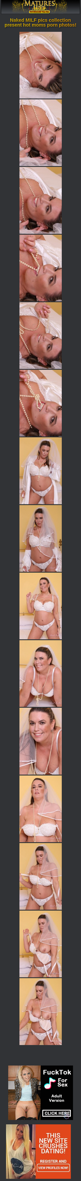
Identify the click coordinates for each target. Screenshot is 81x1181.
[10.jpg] (40, 673)
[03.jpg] (40, 200)
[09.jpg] (40, 606)
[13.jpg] (40, 876)
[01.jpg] (40, 65)
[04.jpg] (40, 268)
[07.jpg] (40, 470)
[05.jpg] (40, 335)
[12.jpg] (40, 808)
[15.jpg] (40, 1011)
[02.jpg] (40, 132)
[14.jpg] (40, 944)
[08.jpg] (40, 538)
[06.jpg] (40, 403)
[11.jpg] (40, 741)
